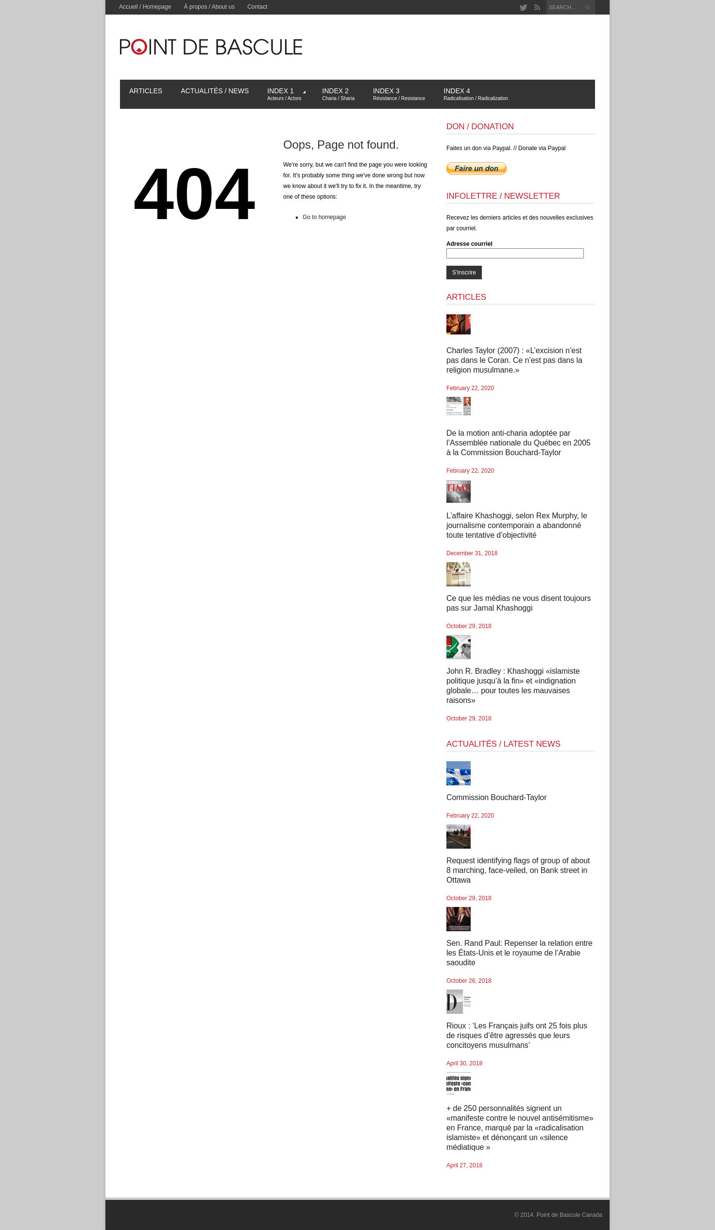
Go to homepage (324, 217)
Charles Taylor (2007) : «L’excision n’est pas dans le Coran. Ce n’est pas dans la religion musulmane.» (514, 360)
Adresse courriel (469, 244)
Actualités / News (215, 91)
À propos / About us (209, 6)
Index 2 (338, 94)
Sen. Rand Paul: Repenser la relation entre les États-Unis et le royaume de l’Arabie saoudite (519, 953)
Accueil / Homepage (145, 6)
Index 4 (475, 94)
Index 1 (286, 94)
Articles (145, 91)
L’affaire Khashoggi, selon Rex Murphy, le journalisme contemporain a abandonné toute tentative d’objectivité (516, 525)
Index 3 (399, 94)
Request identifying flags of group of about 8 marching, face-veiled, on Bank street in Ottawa (518, 870)
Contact (257, 6)
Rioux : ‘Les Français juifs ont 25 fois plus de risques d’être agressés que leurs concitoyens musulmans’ (516, 1035)
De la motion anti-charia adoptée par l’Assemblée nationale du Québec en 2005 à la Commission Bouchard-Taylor (518, 443)
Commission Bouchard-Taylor (496, 797)
